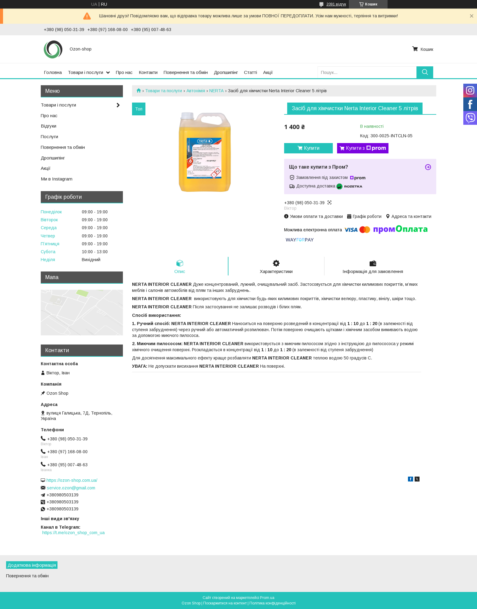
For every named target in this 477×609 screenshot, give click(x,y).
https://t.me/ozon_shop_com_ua (73, 532)
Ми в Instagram (56, 178)
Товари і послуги (85, 72)
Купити (311, 148)
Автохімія (195, 90)
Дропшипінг (226, 72)
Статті (250, 72)
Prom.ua (267, 598)
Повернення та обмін (186, 72)
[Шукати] (424, 72)
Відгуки (48, 125)
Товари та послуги (163, 90)
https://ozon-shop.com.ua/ (72, 480)
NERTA (216, 90)
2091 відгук (336, 4)
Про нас (124, 72)
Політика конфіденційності (272, 603)
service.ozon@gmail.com (71, 487)
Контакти (148, 72)
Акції (268, 72)
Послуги (49, 136)
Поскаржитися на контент (225, 603)
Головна (53, 72)
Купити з (366, 148)
